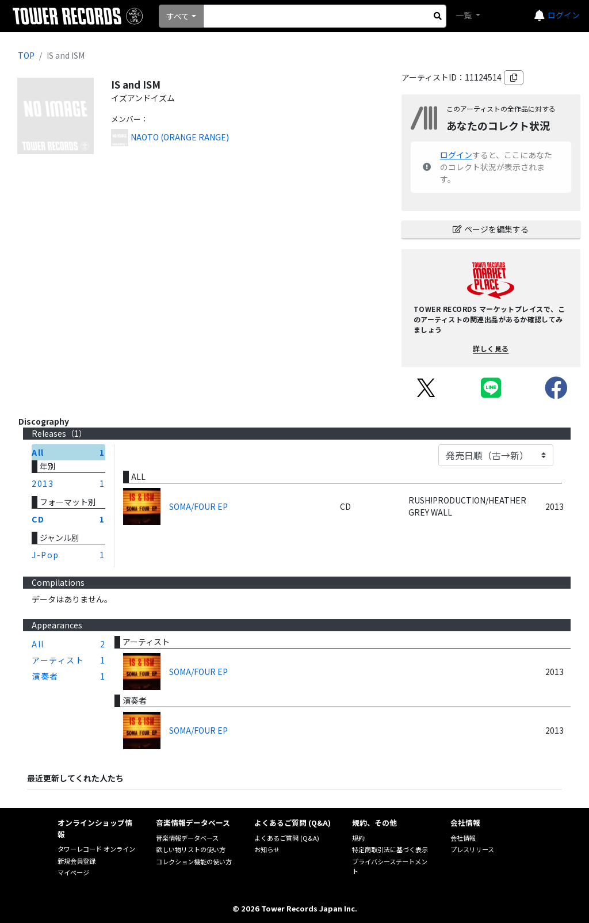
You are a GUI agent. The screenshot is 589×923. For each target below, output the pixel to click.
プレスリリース (472, 849)
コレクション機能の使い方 (194, 861)
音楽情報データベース (187, 837)
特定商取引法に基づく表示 (390, 849)
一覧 (464, 15)
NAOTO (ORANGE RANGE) (180, 137)
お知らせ (267, 849)
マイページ (73, 872)
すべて (177, 16)
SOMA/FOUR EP (198, 506)
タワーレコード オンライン (96, 848)
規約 (358, 837)
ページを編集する (491, 229)
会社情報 (463, 837)
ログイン (564, 15)
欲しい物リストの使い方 (190, 849)
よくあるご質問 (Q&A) (286, 837)
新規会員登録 (76, 860)
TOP (26, 55)
